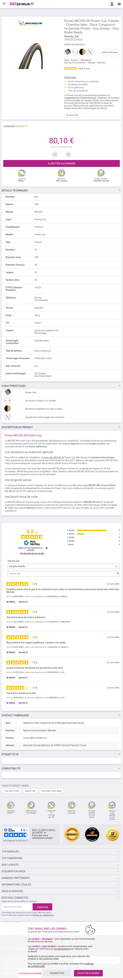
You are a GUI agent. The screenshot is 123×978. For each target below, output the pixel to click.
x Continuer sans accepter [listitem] (30, 973)
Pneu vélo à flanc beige (51, 791)
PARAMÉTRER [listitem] (57, 973)
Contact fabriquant (15, 715)
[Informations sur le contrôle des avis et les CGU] (46, 548)
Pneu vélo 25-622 (11, 791)
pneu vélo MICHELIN (54, 457)
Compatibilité (11, 768)
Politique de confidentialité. (43, 915)
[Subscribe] (42, 906)
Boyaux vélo (30, 791)
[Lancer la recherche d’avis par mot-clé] (117, 573)
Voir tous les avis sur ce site (32, 553)
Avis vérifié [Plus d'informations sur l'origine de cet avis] (114, 584)
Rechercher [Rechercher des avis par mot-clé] (62, 573)
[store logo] (22, 4)
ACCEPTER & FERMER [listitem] (88, 973)
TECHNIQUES (15, 190)
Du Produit (17, 427)
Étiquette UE (10, 754)
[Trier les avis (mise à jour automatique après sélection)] (63, 566)
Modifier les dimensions (74, 44)
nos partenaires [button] (61, 949)
